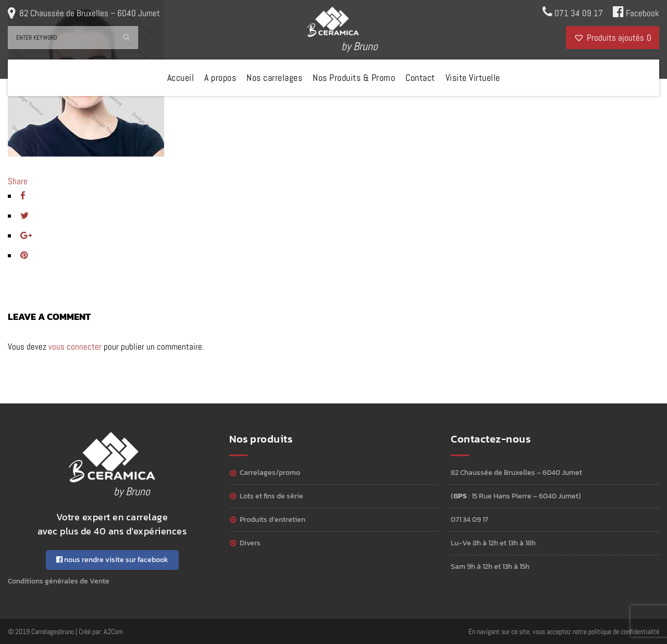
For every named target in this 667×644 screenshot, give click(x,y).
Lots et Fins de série (271, 496)
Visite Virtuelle (473, 77)
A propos (220, 77)
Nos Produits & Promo (354, 77)
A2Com (113, 631)
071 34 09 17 (572, 12)
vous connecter (75, 346)
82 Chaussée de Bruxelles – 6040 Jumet (89, 13)
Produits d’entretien (272, 519)
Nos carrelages (274, 77)
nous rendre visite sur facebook (112, 559)
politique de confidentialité (623, 631)
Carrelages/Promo (270, 472)
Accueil (180, 77)
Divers (250, 543)
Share (18, 181)
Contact (420, 77)
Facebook (636, 12)
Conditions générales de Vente (58, 581)
